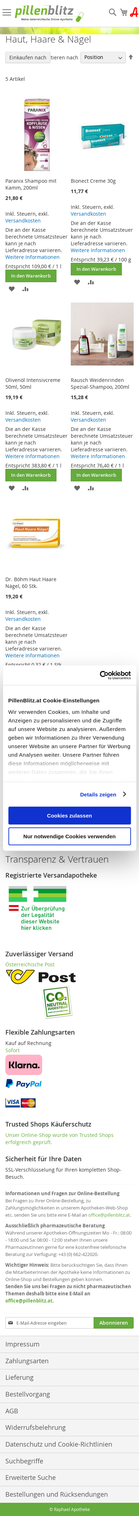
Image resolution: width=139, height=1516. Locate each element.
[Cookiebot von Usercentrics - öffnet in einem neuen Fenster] (100, 675)
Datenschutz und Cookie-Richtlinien (58, 1444)
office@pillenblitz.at (109, 1215)
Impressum (22, 1344)
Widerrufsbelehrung (35, 1427)
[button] (11, 288)
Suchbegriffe (24, 1461)
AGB (11, 1411)
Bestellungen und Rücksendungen (56, 1494)
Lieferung (19, 1377)
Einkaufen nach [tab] (27, 57)
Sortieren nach (60, 57)
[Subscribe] (114, 1323)
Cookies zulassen (69, 816)
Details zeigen (98, 794)
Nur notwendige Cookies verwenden (69, 836)
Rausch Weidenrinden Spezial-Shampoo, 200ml (100, 383)
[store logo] (49, 13)
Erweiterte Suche (30, 1477)
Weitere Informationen (32, 257)
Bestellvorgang (27, 1394)
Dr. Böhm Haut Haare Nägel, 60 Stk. (30, 582)
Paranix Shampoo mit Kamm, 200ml (30, 184)
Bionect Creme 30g (93, 180)
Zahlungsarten (27, 1360)
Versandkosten (23, 220)
